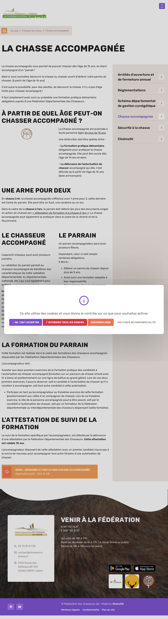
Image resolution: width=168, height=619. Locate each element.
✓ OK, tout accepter (25, 322)
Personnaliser (101, 322)
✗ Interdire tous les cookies (65, 322)
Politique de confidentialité (136, 322)
